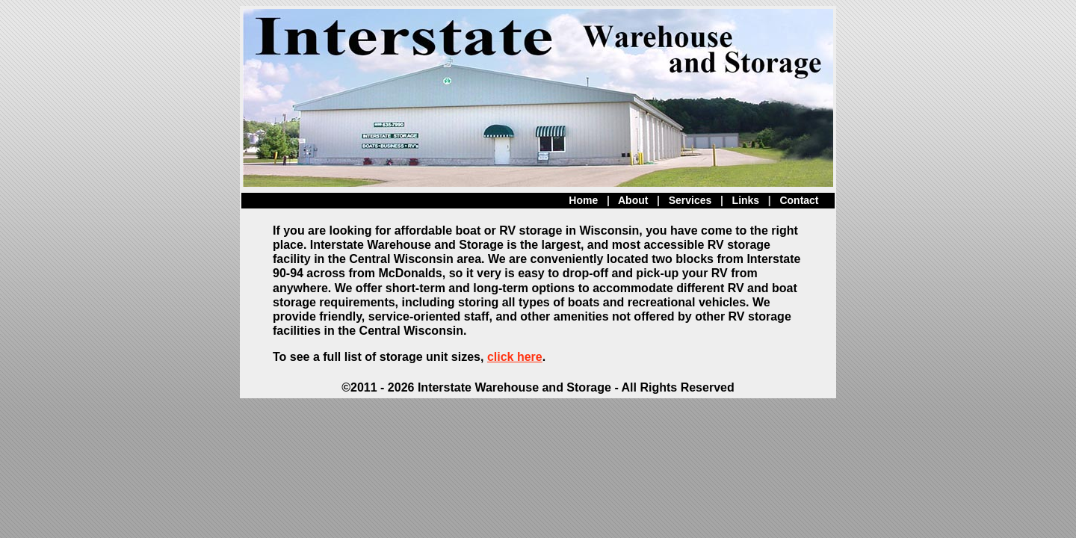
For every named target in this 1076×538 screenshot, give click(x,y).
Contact (798, 200)
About (633, 200)
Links (746, 200)
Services (690, 200)
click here (514, 356)
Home (583, 200)
